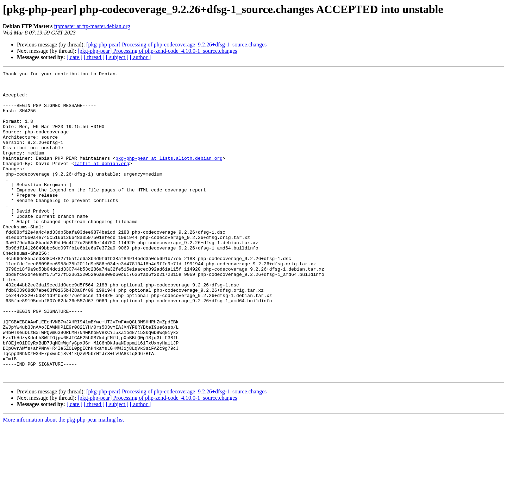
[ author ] (140, 57)
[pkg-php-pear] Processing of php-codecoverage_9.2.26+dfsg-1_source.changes (176, 45)
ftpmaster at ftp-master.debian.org (92, 26)
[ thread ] (94, 57)
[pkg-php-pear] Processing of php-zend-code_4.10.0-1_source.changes (157, 51)
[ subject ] (117, 57)
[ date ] (74, 57)
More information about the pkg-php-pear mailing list (63, 481)
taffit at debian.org (101, 182)
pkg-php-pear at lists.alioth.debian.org (169, 176)
